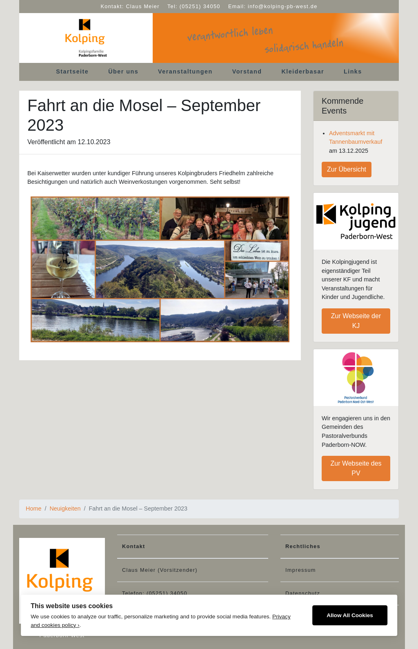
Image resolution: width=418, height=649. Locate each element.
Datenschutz (302, 593)
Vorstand (247, 71)
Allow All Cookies (350, 615)
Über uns (123, 71)
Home (33, 508)
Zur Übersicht (346, 169)
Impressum (300, 570)
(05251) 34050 (200, 6)
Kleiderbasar (303, 71)
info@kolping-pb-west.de (282, 6)
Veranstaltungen (185, 71)
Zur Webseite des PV (355, 468)
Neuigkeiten (64, 508)
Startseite (72, 71)
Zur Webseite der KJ (356, 320)
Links (353, 71)
